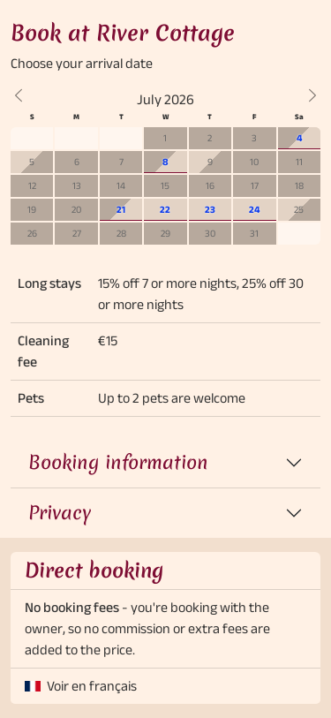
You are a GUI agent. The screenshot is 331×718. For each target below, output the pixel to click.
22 (165, 209)
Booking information (118, 462)
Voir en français (92, 685)
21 (121, 209)
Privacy (59, 512)
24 (254, 209)
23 (210, 209)
